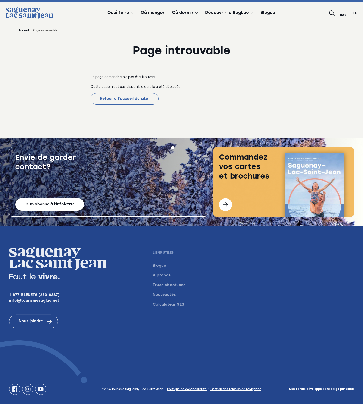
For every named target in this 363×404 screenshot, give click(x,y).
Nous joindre (35, 327)
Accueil (23, 30)
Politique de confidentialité (187, 389)
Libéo (350, 389)
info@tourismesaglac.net (34, 307)
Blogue (267, 13)
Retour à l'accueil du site (124, 99)
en (355, 13)
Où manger (153, 13)
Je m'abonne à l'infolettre (50, 205)
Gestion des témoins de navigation (235, 389)
